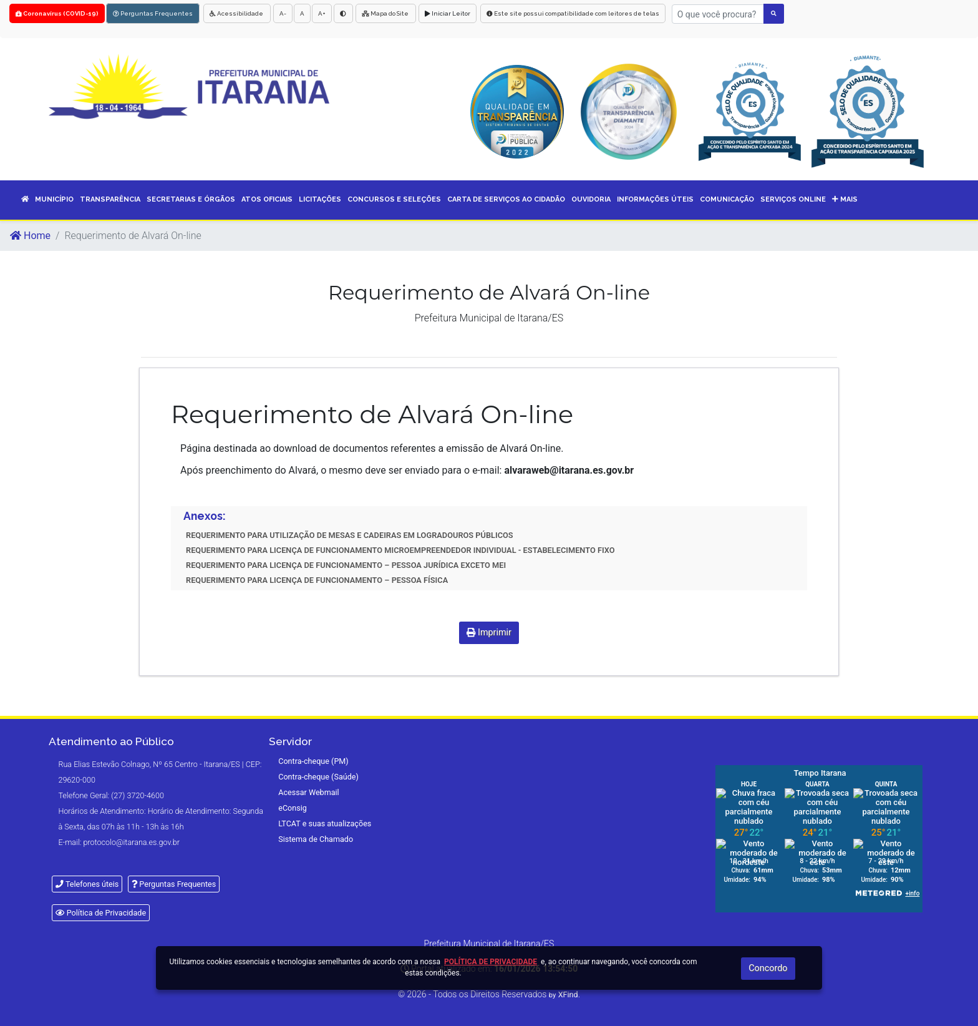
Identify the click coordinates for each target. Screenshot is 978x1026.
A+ (322, 13)
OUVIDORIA (591, 199)
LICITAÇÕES (320, 199)
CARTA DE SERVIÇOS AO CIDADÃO (506, 199)
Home (30, 236)
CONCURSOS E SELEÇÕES (394, 199)
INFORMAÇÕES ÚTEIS (655, 199)
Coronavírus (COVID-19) (57, 13)
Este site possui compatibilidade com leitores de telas (573, 13)
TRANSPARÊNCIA (110, 199)
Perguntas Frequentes (153, 13)
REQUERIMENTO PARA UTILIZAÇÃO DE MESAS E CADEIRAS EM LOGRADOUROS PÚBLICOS (349, 535)
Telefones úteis (87, 884)
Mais (845, 199)
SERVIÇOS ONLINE (793, 199)
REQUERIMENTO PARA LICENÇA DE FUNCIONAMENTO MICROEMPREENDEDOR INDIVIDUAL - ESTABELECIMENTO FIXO (400, 550)
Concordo (767, 968)
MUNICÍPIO (54, 199)
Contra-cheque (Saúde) (318, 776)
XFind (568, 994)
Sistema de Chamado (315, 839)
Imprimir (489, 632)
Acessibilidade (237, 13)
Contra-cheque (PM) (313, 761)
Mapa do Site (386, 13)
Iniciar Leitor (447, 13)
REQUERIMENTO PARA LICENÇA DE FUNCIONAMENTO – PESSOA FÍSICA (317, 580)
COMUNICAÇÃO (727, 199)
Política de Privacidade (101, 912)
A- (282, 13)
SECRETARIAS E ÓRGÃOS (191, 199)
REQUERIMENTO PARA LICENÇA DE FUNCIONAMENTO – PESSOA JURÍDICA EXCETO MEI (346, 565)
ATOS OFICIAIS (267, 199)
